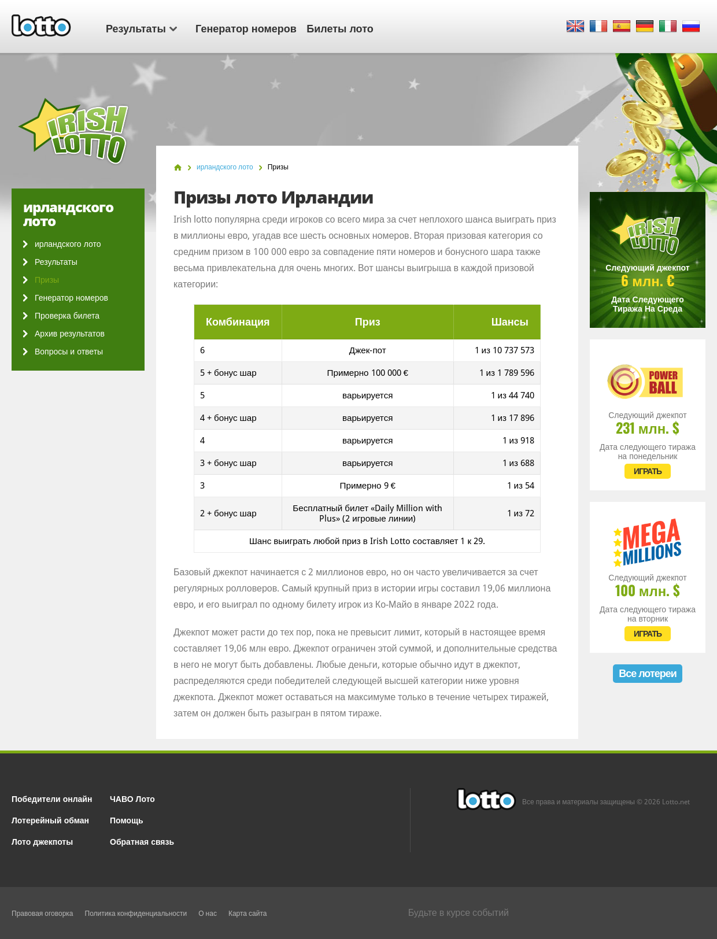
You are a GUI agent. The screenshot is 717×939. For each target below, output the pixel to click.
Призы (47, 279)
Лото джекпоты (42, 841)
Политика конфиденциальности (136, 914)
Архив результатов (70, 333)
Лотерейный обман (50, 820)
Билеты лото (339, 27)
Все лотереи (648, 673)
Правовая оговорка (42, 914)
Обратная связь (142, 841)
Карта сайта (247, 914)
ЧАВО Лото (132, 798)
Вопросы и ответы (69, 351)
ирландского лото (68, 244)
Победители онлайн (52, 798)
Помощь (126, 820)
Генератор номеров (246, 27)
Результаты (141, 27)
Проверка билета (67, 315)
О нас (207, 914)
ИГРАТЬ (647, 471)
